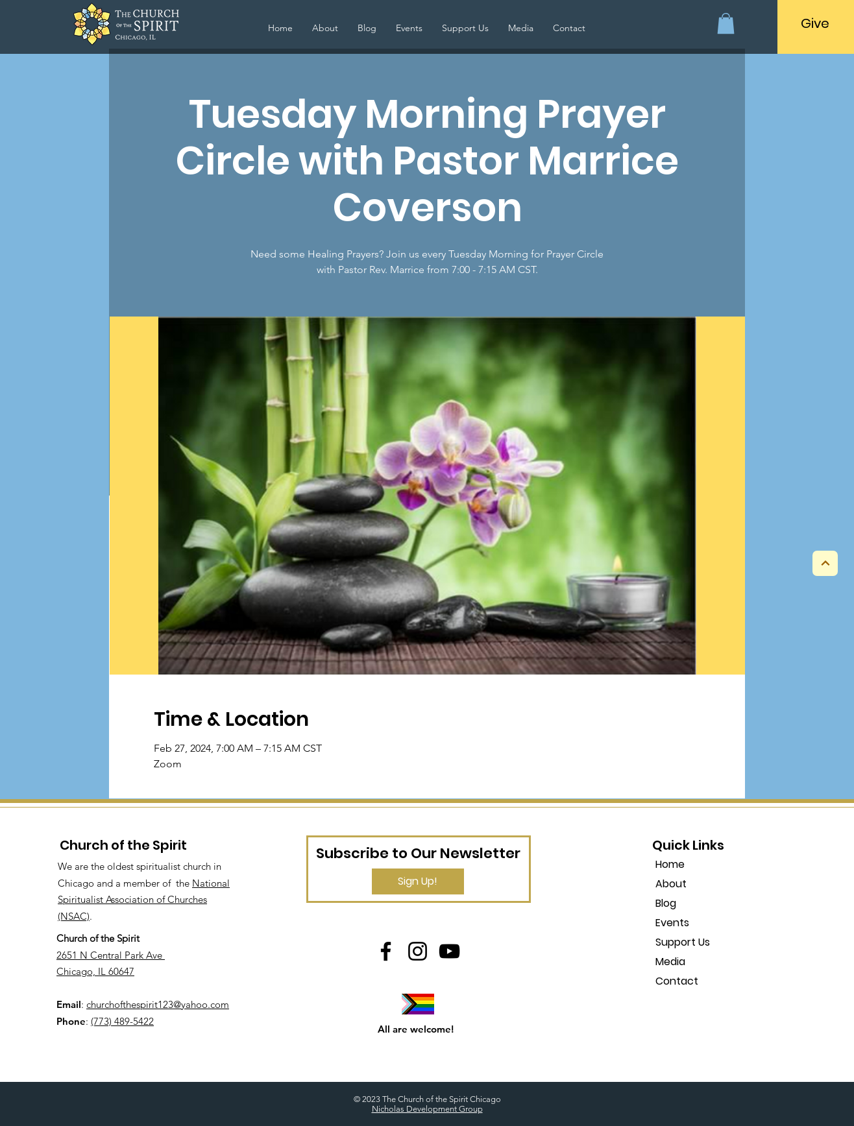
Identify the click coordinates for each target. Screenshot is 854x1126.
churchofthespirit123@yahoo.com (157, 1004)
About (671, 883)
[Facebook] (385, 951)
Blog (665, 903)
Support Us (682, 942)
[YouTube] (449, 951)
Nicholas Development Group (427, 1109)
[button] (726, 23)
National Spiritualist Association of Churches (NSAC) (144, 899)
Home (670, 864)
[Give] (815, 23)
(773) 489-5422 (122, 1021)
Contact (676, 981)
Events (672, 922)
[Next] (825, 563)
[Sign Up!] (418, 881)
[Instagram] (417, 951)
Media (670, 961)
